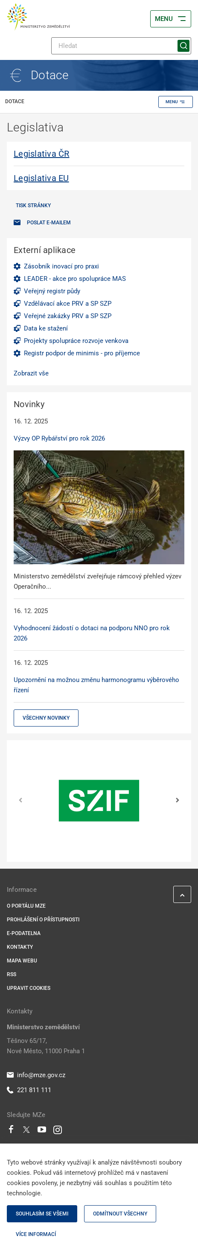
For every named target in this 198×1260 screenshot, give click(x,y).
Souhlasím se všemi (42, 1214)
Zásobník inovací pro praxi (61, 266)
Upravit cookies (28, 988)
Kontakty (20, 947)
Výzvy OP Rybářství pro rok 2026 (59, 438)
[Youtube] (42, 1131)
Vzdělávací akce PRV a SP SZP (67, 303)
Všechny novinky (46, 718)
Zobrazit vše (31, 373)
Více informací (36, 1234)
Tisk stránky (33, 206)
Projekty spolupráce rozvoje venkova (76, 341)
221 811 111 (29, 1090)
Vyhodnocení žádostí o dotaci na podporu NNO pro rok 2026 (92, 633)
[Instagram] (57, 1131)
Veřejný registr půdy (52, 291)
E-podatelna (24, 933)
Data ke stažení (46, 328)
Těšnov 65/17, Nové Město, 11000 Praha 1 (46, 1046)
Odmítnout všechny (120, 1214)
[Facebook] (11, 1131)
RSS (11, 974)
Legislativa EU (41, 178)
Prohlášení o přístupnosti (43, 920)
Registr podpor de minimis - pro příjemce (82, 353)
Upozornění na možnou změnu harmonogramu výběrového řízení (96, 685)
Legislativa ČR (42, 154)
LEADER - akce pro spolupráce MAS (75, 279)
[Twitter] (26, 1131)
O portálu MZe (26, 906)
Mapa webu (22, 961)
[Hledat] (121, 45)
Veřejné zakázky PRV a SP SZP (67, 316)
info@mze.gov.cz (36, 1075)
